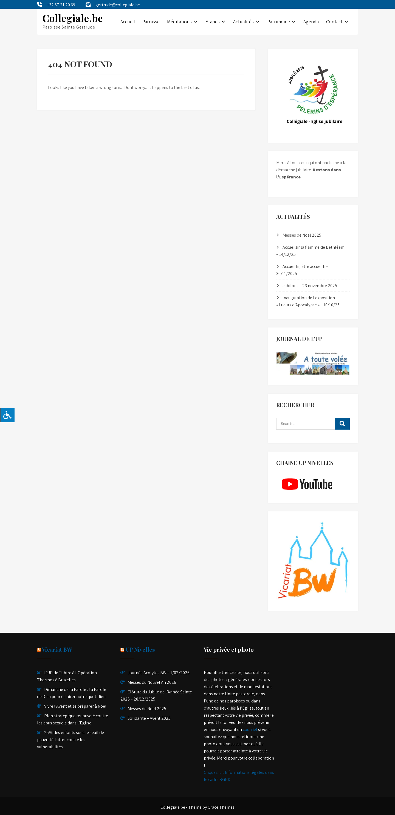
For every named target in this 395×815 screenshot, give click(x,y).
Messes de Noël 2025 (302, 235)
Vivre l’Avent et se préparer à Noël (75, 706)
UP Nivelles (140, 649)
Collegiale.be (73, 18)
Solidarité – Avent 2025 (149, 718)
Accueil (127, 21)
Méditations (179, 21)
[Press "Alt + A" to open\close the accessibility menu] (7, 415)
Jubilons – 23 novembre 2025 (310, 286)
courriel (250, 729)
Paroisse (151, 21)
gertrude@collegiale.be (117, 5)
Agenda (311, 21)
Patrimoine (278, 21)
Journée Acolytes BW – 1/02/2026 (159, 673)
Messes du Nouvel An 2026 (152, 682)
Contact (334, 21)
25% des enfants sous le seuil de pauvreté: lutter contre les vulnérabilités (70, 740)
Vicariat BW (57, 649)
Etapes (212, 21)
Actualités (243, 21)
